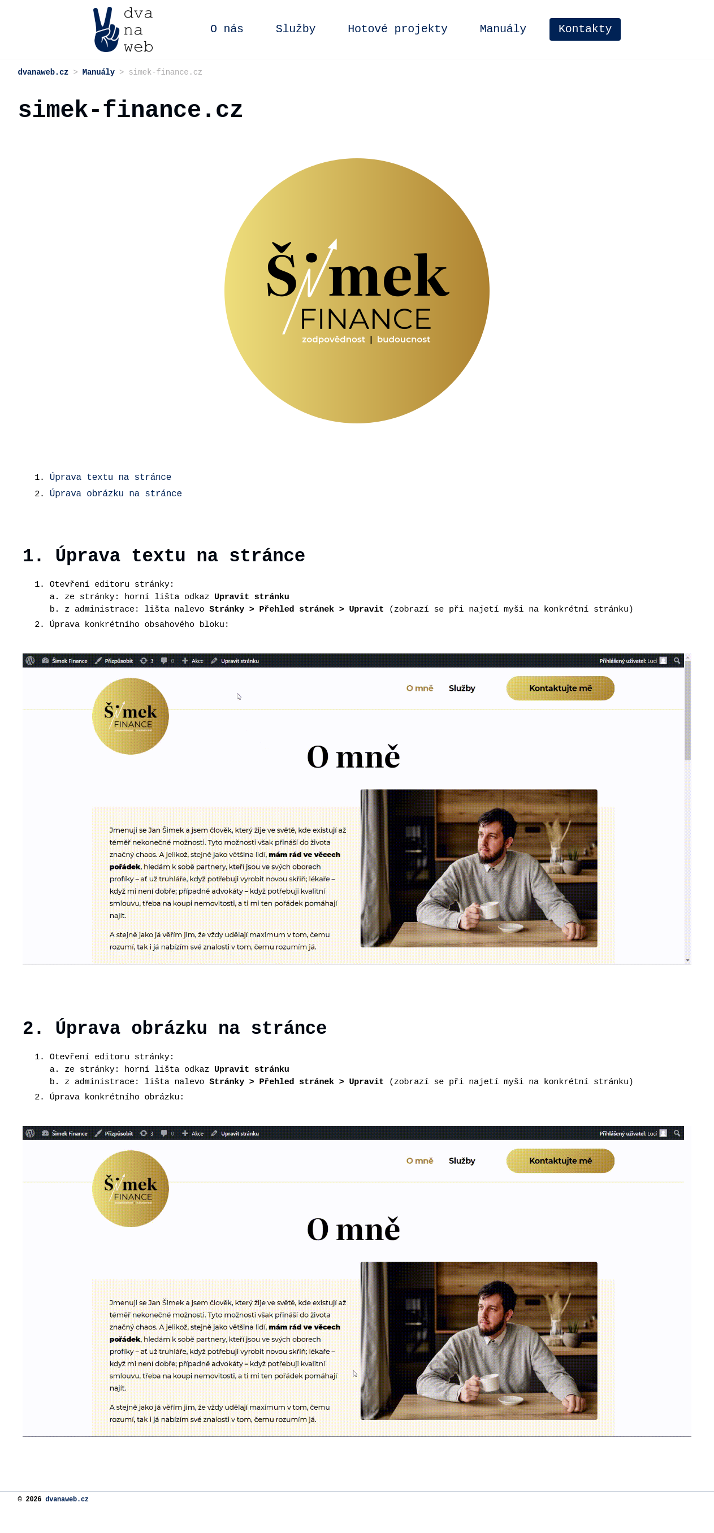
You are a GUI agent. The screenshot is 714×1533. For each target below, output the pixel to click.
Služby (371, 29)
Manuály (578, 29)
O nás (302, 29)
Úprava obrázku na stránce (117, 499)
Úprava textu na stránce (111, 483)
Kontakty (660, 29)
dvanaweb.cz (67, 1525)
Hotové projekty (473, 29)
